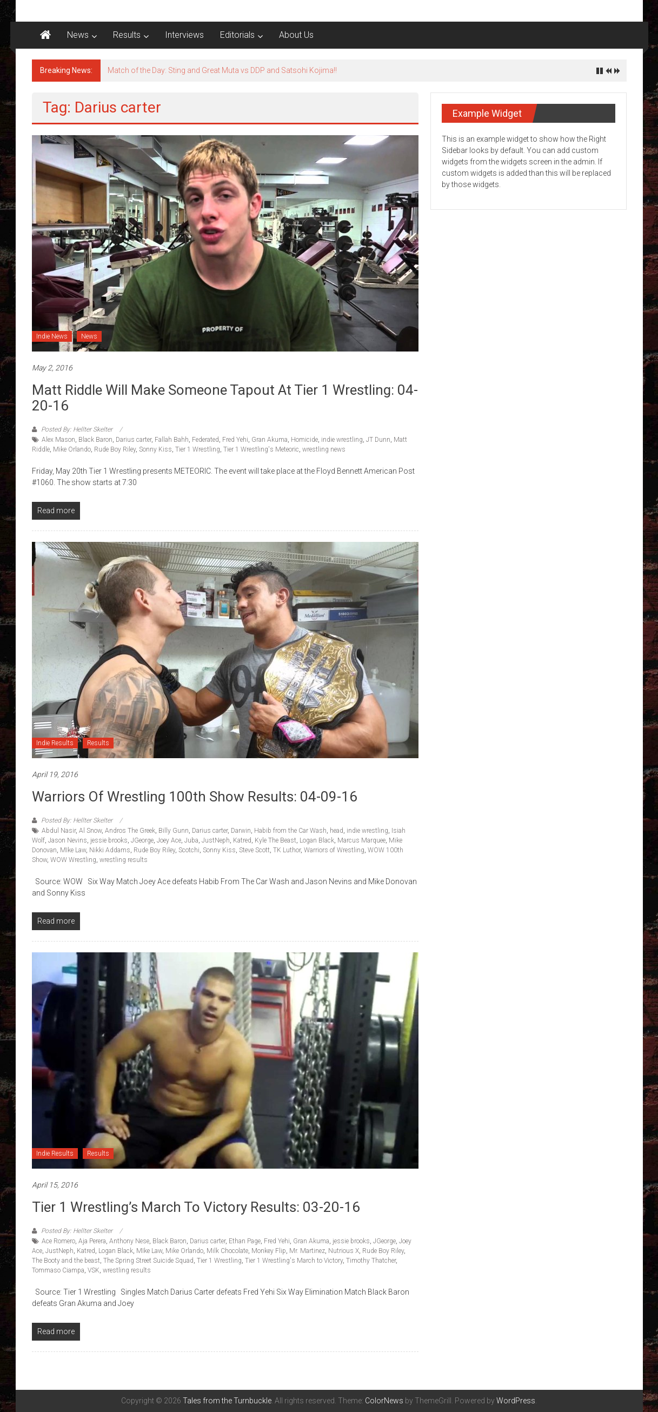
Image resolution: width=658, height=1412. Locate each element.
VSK (93, 1270)
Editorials (237, 35)
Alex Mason (58, 439)
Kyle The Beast (275, 840)
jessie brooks (109, 840)
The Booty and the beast (66, 1260)
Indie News (52, 336)
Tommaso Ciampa (58, 1270)
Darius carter (133, 439)
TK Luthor (287, 850)
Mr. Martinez (307, 1251)
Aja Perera (92, 1241)
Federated (205, 439)
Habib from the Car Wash (290, 830)
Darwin (241, 830)
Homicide (304, 439)
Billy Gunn (173, 830)
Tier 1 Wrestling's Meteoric (261, 449)
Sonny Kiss (155, 449)
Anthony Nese (129, 1241)
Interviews (184, 35)
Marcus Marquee (361, 840)
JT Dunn (378, 439)
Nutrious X (343, 1251)
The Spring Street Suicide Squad (148, 1260)
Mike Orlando (72, 449)
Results (127, 35)
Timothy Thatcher (371, 1260)
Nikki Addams (109, 850)
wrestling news (323, 449)
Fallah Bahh (172, 439)
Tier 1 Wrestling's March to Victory (294, 1260)
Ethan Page (245, 1241)
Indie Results (55, 743)
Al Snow (90, 830)
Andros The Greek (130, 830)
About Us (296, 35)
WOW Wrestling (73, 860)
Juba (191, 840)
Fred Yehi (235, 439)
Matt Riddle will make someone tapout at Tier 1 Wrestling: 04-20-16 (225, 398)
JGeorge (142, 840)
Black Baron (95, 439)
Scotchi (189, 850)
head (336, 830)
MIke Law (73, 850)
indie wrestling (342, 439)
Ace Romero (58, 1241)
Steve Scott (254, 850)
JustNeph (216, 840)
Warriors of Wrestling (334, 850)
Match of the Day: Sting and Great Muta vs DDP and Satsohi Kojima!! (222, 70)
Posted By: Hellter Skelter (76, 429)
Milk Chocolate (227, 1251)
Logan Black (317, 840)
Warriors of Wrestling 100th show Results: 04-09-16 (194, 796)
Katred (242, 840)
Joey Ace (169, 840)
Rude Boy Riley (115, 449)
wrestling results (123, 860)
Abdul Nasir (59, 830)
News (78, 35)
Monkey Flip (268, 1251)
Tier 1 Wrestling (197, 449)
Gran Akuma (269, 439)
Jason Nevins (67, 840)
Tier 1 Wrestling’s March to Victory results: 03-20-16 (196, 1207)
